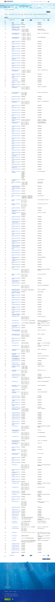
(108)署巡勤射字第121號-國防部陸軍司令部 (16, 85)
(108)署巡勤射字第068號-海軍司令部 (16, 265)
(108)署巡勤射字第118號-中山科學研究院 (16, 106)
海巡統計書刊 (31, 570)
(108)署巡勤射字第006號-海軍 (15, 543)
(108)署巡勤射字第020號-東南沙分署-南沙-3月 (16, 475)
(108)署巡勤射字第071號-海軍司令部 (16, 255)
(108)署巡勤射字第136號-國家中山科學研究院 (16, 46)
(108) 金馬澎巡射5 (14, 538)
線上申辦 (8, 580)
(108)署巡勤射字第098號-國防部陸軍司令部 (16, 160)
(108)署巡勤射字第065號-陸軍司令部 (16, 283)
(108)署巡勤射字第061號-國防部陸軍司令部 (16, 295)
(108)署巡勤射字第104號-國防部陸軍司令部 (16, 145)
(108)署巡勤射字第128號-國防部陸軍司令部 (16, 65)
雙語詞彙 (41, 1)
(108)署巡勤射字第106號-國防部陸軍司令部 (16, 141)
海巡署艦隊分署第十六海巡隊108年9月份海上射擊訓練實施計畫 (16, 29)
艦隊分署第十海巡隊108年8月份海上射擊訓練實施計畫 (16, 87)
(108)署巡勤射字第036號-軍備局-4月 (16, 398)
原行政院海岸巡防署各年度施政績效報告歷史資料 (23, 568)
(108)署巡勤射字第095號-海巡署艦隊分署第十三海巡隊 (16, 167)
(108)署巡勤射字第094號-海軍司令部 (16, 169)
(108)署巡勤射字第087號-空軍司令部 (16, 217)
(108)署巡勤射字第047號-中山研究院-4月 (16, 338)
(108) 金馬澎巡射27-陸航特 (15, 320)
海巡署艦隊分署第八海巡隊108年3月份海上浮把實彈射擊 (16, 443)
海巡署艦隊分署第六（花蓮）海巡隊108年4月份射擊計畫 (16, 386)
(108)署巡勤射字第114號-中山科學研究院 (16, 115)
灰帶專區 (30, 7)
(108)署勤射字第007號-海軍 (15, 515)
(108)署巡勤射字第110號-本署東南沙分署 (16, 131)
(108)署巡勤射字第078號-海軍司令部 (16, 238)
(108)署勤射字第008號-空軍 (15, 514)
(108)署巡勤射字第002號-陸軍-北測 (16, 550)
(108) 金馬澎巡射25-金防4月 (15, 345)
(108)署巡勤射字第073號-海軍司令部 (16, 253)
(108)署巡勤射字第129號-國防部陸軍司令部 (16, 63)
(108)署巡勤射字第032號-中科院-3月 (16, 419)
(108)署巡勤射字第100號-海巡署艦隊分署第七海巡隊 (16, 155)
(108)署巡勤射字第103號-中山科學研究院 (16, 148)
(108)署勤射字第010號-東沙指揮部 (16, 511)
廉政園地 (8, 584)
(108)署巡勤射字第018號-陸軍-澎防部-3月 (16, 470)
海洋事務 (47, 570)
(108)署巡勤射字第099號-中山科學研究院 (16, 157)
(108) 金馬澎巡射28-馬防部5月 (15, 322)
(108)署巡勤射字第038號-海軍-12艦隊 (16, 403)
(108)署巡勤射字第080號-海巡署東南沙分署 (16, 234)
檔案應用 (8, 583)
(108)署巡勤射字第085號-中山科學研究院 (16, 231)
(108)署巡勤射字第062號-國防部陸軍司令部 (16, 278)
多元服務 (8, 581)
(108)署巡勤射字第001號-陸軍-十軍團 (16, 553)
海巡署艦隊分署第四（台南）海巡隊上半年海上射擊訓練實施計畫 (16, 334)
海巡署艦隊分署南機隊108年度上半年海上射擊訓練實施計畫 (16, 356)
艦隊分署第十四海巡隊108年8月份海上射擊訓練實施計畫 (16, 122)
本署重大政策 (15, 568)
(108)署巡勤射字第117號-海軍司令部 (16, 108)
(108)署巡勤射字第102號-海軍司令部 (16, 150)
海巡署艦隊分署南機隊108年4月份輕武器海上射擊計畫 (16, 326)
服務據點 (8, 579)
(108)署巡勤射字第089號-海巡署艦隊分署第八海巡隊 (16, 211)
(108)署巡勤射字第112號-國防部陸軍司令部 (16, 126)
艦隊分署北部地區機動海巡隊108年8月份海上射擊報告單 (16, 93)
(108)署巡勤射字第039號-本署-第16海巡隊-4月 (16, 405)
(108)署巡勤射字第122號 (15, 80)
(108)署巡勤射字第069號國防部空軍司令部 (16, 267)
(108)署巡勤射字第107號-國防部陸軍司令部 (16, 138)
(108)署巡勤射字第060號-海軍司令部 (16, 305)
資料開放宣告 (14, 591)
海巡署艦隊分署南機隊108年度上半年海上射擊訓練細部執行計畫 (16, 359)
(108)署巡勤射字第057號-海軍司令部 (16, 298)
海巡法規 (20, 7)
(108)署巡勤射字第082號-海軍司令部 (16, 224)
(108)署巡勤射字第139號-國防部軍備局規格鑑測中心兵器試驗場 (16, 27)
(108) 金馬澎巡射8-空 (14, 535)
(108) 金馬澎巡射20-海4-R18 (15, 436)
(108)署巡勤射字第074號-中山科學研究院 (16, 248)
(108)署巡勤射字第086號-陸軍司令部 (16, 219)
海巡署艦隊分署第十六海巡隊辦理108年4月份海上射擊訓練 (16, 409)
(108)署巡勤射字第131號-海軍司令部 (16, 61)
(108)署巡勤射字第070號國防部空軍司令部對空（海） (16, 260)
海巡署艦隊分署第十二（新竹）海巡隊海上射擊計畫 (16, 370)
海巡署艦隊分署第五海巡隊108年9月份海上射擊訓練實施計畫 (16, 34)
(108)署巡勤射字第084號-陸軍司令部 (16, 229)
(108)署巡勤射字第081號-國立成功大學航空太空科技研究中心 (16, 222)
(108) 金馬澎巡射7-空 (14, 532)
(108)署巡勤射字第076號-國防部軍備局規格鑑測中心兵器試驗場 (16, 246)
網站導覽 (35, 1)
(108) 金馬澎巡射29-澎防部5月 (15, 285)
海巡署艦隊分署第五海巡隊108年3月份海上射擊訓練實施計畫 (16, 441)
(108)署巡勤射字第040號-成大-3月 (16, 407)
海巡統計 (16, 7)
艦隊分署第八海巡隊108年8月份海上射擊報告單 (16, 120)
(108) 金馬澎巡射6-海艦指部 (15, 528)
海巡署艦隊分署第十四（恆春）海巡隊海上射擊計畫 (16, 350)
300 (48, 555)
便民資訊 (27, 7)
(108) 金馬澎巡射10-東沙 (15, 522)
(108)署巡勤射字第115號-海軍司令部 (16, 113)
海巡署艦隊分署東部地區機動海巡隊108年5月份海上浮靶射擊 (16, 290)
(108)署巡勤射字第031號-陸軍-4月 (16, 417)
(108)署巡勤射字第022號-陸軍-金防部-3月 (16, 479)
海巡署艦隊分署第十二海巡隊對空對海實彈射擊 (16, 450)
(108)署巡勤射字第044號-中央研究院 (16, 361)
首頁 (7, 9)
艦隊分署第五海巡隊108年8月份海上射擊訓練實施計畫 (16, 102)
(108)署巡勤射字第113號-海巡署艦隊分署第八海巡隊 (16, 118)
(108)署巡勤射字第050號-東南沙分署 (16, 328)
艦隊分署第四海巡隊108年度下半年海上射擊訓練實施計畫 (16, 70)
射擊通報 (13, 9)
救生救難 (47, 568)
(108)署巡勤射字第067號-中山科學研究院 (16, 262)
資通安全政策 (10, 591)
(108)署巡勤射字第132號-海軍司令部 (16, 56)
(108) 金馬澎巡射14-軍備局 (15, 501)
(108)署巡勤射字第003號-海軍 (15, 548)
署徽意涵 (8, 568)
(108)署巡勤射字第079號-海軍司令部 (16, 236)
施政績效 (13, 7)
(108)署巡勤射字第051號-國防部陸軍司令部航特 (16, 307)
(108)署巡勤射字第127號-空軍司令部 (16, 68)
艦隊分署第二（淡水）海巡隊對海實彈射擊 (16, 200)
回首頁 (32, 1)
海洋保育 (47, 571)
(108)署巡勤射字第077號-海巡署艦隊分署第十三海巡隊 (16, 241)
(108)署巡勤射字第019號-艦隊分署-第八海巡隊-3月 (16, 472)
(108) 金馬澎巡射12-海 (14, 517)
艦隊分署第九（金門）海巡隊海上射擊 (16, 196)
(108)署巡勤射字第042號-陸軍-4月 (16, 374)
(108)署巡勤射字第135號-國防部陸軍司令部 (16, 49)
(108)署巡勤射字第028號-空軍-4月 (16, 412)
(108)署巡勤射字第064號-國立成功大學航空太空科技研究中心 (16, 281)
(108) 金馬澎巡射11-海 (14, 521)
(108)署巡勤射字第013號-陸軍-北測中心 (16, 499)
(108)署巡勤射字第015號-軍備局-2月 (16, 497)
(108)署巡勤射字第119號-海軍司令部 (16, 99)
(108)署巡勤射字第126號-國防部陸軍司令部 (16, 74)
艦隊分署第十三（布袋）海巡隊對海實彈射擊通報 (16, 172)
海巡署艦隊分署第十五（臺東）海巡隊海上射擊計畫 (16, 392)
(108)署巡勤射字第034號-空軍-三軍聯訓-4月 (16, 424)
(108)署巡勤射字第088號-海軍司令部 (16, 208)
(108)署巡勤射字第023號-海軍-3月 (16, 481)
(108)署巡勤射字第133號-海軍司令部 (16, 54)
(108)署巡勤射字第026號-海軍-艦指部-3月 (16, 458)
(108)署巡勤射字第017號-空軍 (15, 491)
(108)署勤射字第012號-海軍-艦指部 (16, 507)
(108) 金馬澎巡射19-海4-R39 (15, 432)
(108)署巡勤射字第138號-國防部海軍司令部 (16, 42)
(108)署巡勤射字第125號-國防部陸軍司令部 (16, 82)
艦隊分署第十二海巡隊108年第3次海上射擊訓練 (16, 204)
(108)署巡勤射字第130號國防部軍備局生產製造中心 (16, 58)
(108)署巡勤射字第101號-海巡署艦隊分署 (16, 153)
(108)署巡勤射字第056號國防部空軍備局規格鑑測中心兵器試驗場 (16, 314)
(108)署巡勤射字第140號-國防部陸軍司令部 (16, 25)
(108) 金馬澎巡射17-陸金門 (15, 483)
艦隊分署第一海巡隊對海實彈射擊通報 (16, 182)
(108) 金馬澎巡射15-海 (14, 494)
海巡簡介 (5, 7)
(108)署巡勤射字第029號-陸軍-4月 (16, 414)
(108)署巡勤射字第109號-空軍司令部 (16, 134)
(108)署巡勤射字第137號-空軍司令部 (16, 44)
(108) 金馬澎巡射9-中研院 (15, 526)
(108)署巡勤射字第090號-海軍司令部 (16, 194)
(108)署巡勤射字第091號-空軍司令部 (16, 191)
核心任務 (23, 7)
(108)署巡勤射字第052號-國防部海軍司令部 (16, 310)
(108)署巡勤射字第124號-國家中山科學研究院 (16, 77)
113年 (15, 579)
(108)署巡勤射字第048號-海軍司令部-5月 (16, 341)
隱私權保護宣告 (6, 591)
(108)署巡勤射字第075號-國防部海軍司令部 (16, 243)
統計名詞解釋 (31, 568)
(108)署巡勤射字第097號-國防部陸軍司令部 (16, 162)
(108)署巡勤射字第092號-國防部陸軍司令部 (16, 189)
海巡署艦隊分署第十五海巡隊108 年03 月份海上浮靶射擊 (16, 454)
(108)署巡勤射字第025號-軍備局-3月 (16, 463)
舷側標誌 (8, 569)
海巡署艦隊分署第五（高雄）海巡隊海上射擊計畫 (16, 354)
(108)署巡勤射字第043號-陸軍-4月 (16, 375)
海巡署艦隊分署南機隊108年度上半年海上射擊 (16, 258)
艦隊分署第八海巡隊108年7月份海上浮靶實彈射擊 (16, 213)
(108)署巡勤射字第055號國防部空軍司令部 (16, 312)
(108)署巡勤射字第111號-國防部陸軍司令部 (16, 129)
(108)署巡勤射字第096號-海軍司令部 (16, 165)
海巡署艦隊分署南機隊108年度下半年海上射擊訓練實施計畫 (16, 38)
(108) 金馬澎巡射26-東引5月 (15, 316)
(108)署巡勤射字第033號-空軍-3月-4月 (16, 422)
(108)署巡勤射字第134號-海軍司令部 (16, 51)
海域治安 (47, 569)
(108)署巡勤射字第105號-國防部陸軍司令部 (16, 143)
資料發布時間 (31, 569)
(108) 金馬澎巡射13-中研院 (15, 518)
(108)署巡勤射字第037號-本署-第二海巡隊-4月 (16, 400)
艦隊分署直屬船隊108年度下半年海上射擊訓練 (16, 180)
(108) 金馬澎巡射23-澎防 (15, 381)
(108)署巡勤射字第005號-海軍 (15, 545)
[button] (27, 561)
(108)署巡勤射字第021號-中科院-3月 (16, 477)
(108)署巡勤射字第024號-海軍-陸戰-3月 (16, 460)
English (43, 1)
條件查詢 (5, 556)
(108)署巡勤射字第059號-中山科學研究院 (16, 302)
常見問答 (38, 1)
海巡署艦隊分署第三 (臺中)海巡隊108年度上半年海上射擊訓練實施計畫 (16, 292)
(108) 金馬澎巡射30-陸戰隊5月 (15, 269)
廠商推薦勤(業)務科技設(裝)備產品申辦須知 (7, 587)
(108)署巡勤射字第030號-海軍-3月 (16, 415)
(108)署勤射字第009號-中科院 (15, 512)
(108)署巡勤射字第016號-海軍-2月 (16, 492)
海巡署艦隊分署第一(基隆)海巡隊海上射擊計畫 (16, 366)
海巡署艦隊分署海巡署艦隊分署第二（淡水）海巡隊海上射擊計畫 (16, 330)
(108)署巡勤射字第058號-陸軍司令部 (16, 300)
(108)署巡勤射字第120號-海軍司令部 (16, 97)
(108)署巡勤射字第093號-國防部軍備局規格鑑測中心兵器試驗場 (16, 186)
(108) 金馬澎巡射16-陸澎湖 (15, 487)
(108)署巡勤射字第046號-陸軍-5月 (16, 364)
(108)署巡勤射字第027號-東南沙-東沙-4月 (16, 447)
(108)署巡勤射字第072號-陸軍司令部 (16, 250)
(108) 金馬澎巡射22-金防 (15, 377)
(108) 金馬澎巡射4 (14, 540)
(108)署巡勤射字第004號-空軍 (15, 546)
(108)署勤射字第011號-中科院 (15, 509)
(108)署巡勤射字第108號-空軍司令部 (16, 136)
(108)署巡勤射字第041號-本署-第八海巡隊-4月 (16, 390)
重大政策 (9, 7)
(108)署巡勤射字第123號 (15, 78)
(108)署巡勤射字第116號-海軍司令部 (16, 110)
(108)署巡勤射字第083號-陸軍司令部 (16, 227)
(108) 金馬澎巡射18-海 (14, 464)
